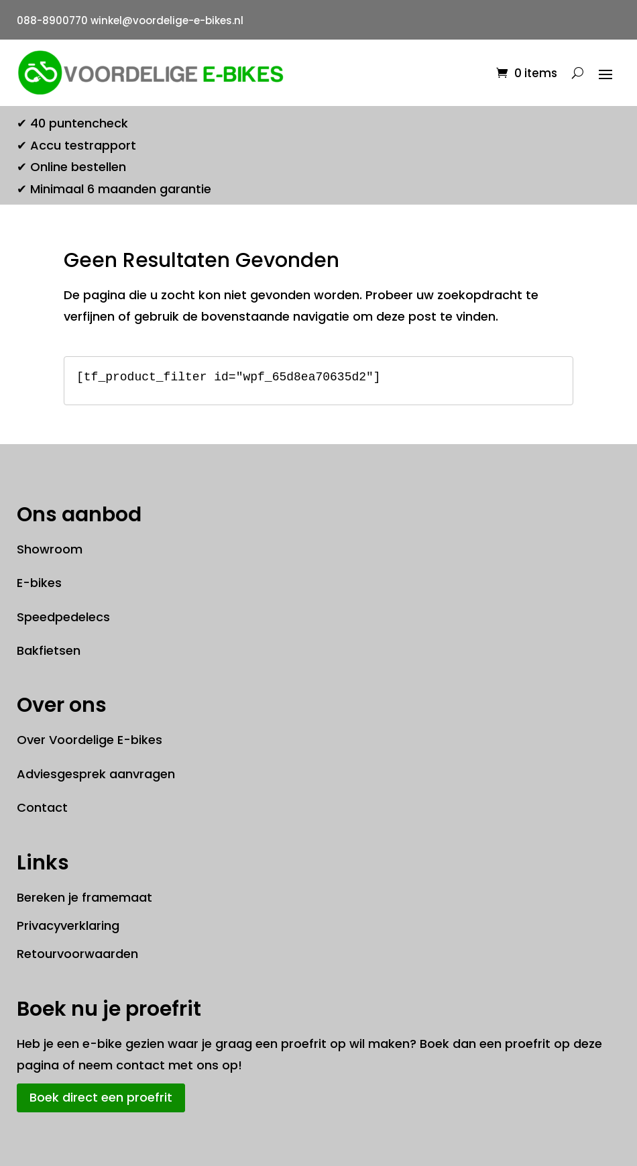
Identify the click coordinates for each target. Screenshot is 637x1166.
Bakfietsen (48, 650)
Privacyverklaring (68, 925)
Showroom (49, 549)
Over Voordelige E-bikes (89, 739)
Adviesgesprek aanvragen (96, 773)
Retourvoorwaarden (77, 953)
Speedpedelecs (63, 616)
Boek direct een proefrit (101, 1097)
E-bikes (39, 582)
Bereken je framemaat (84, 897)
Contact (42, 807)
